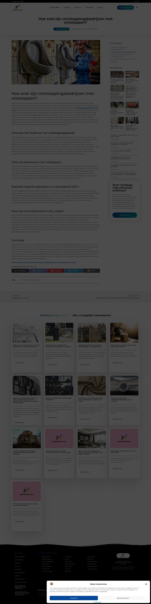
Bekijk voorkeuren (123, 598)
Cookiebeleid (97, 602)
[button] (146, 584)
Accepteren (74, 598)
